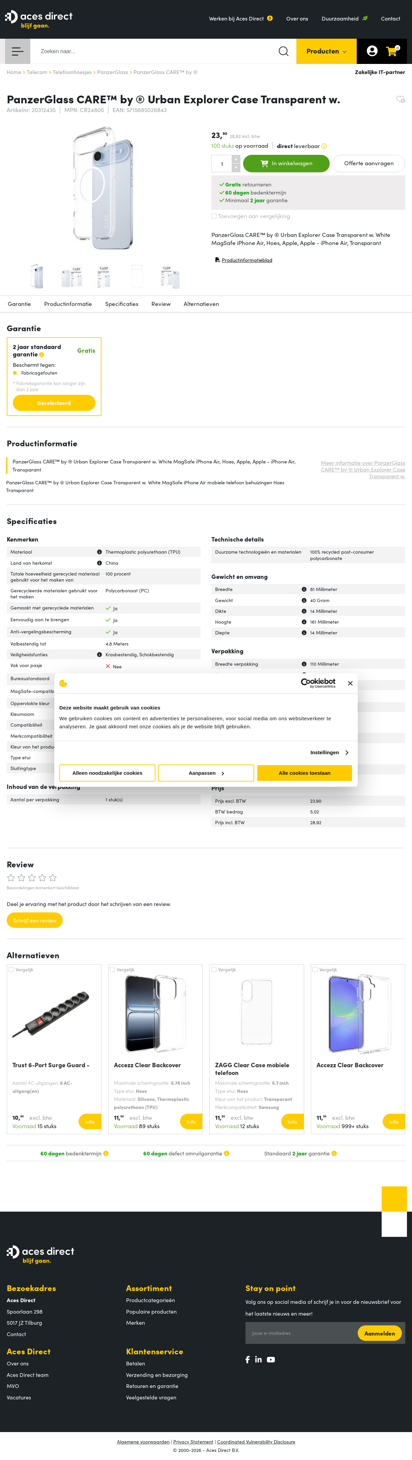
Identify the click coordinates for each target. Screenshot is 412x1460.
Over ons (297, 18)
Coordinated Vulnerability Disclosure (256, 1441)
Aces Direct (29, 1350)
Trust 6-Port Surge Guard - (50, 1065)
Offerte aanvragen (369, 163)
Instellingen (325, 752)
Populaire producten (151, 1311)
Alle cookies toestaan (304, 773)
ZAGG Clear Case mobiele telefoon (252, 1068)
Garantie (19, 304)
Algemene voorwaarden (143, 1441)
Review (161, 304)
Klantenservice (154, 1350)
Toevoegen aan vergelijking (250, 216)
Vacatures (19, 1397)
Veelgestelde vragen (151, 1397)
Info (89, 1121)
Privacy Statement (193, 1441)
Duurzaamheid (340, 18)
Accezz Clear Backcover (147, 1065)
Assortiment (149, 1287)
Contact (390, 18)
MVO (13, 1385)
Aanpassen (206, 773)
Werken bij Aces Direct (236, 18)
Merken (135, 1322)
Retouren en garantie (152, 1385)
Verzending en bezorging (157, 1374)
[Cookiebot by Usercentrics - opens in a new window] (305, 683)
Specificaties (121, 304)
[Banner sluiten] (350, 683)
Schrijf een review (34, 920)
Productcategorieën (150, 1299)
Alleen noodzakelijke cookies (107, 773)
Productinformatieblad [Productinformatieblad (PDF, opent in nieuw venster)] (243, 261)
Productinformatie (68, 304)
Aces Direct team (28, 1374)
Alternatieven (201, 304)
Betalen (135, 1363)
